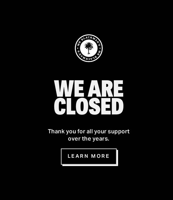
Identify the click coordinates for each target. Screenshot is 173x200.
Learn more (89, 156)
